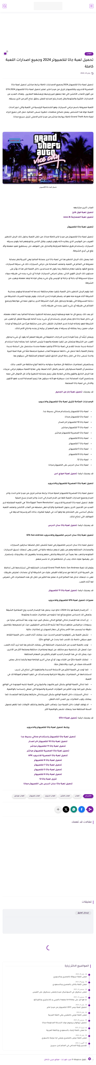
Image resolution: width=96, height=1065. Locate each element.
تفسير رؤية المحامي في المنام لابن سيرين (68, 1046)
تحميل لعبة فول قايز (82, 212)
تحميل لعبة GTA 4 (68, 718)
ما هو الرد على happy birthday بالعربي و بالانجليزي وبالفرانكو (60, 1000)
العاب (89, 54)
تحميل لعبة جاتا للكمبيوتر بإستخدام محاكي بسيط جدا (48, 737)
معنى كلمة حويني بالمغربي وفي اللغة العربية (67, 1015)
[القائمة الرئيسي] (91, 6)
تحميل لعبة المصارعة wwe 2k (78, 217)
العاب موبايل (19, 796)
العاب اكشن (65, 796)
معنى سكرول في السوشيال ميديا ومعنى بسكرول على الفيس (60, 992)
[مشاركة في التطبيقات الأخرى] (58, 809)
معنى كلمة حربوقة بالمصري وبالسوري (70, 977)
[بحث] (5, 6)
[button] (81, 809)
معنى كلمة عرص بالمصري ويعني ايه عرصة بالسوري (64, 1038)
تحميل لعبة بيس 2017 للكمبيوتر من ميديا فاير (67, 1008)
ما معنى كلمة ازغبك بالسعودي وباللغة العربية (66, 1030)
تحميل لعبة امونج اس (65, 474)
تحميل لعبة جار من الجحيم (69, 392)
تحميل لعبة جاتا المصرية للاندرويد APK (48, 756)
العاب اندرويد (50, 796)
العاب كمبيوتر (35, 796)
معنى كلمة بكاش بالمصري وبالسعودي (70, 985)
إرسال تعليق (83, 913)
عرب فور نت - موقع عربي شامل (57, 1060)
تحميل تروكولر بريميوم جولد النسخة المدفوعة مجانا (64, 1023)
